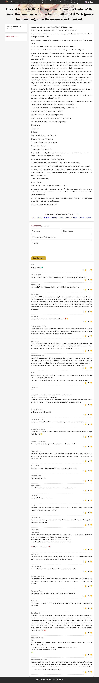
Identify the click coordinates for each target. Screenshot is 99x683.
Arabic (39, 218)
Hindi (61, 218)
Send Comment (38, 258)
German (89, 218)
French (81, 218)
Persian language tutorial (56, 2)
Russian (54, 218)
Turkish (46, 218)
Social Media (44, 2)
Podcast (22, 2)
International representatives (32, 2)
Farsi (33, 218)
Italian (75, 218)
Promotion (14, 2)
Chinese (67, 218)
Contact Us (66, 2)
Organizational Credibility (76, 2)
